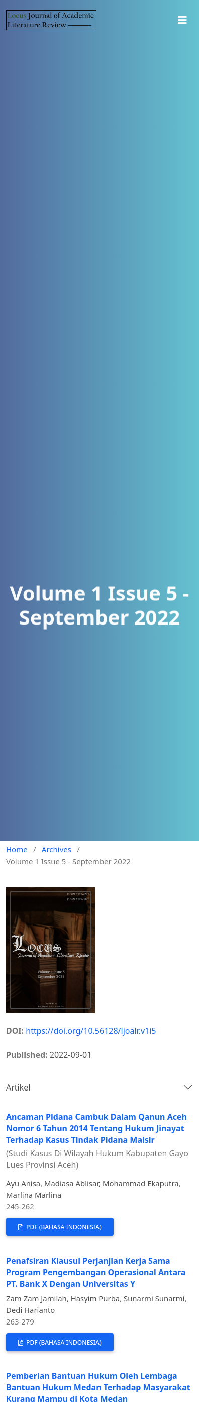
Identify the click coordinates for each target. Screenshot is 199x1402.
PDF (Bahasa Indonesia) (63, 1227)
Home (17, 849)
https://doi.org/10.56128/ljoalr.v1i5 (91, 1030)
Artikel (18, 1087)
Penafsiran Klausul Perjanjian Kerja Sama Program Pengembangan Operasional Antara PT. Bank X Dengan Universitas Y (95, 1272)
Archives (56, 849)
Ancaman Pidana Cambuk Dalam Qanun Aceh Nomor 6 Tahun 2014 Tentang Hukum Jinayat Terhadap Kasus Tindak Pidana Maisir (99, 1141)
